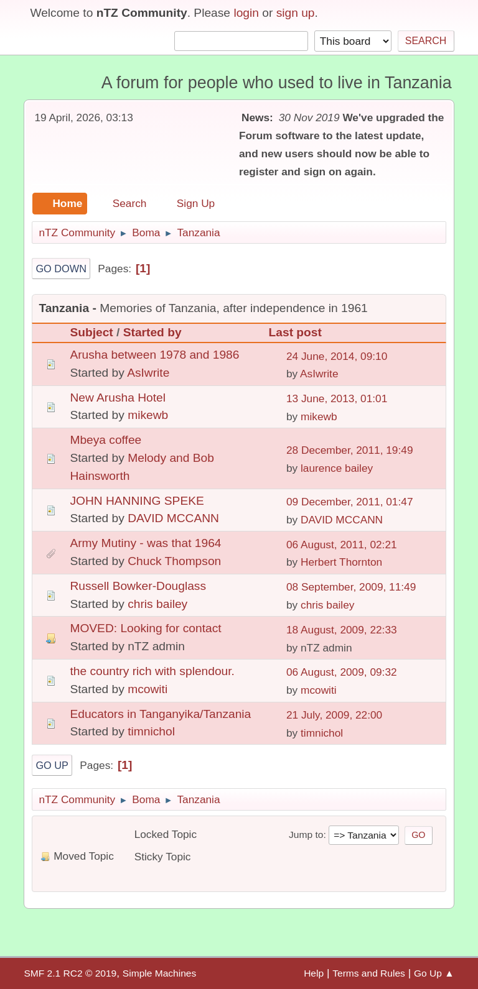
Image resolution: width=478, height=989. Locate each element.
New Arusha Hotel (118, 397)
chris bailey (157, 603)
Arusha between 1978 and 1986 (154, 354)
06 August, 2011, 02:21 (341, 544)
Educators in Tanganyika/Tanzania (160, 713)
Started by (152, 332)
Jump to (306, 834)
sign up (295, 12)
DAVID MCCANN (173, 518)
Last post (301, 332)
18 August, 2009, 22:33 (341, 629)
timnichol (151, 731)
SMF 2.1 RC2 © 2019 (70, 973)
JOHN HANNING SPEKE (137, 500)
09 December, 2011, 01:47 (349, 501)
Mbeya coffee (105, 439)
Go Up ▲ (434, 973)
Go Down (61, 268)
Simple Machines (159, 973)
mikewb (148, 414)
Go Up (51, 765)
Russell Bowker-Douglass (138, 585)
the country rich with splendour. (152, 671)
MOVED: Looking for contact (145, 628)
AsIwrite (148, 372)
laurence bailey (337, 468)
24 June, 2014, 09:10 (336, 356)
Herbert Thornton (341, 562)
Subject (91, 332)
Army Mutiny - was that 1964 (145, 543)
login (246, 12)
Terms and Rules (368, 973)
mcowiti (147, 689)
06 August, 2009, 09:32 (341, 672)
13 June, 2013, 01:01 (336, 398)
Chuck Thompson (174, 561)
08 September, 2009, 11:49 (351, 587)
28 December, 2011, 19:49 (349, 450)
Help (314, 973)
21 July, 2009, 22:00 (334, 715)
